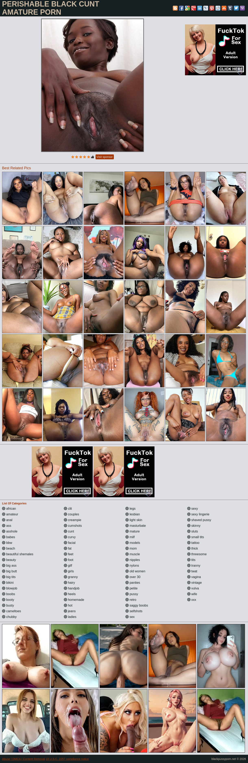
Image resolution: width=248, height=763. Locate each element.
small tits (195, 537)
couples (71, 514)
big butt (9, 571)
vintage (194, 582)
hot (68, 605)
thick (192, 548)
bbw (7, 542)
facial (70, 542)
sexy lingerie (198, 514)
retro (130, 599)
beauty (9, 560)
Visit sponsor (105, 157)
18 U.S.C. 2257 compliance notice (67, 759)
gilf (68, 565)
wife (192, 594)
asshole (9, 531)
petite (131, 588)
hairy (69, 582)
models (132, 542)
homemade (74, 599)
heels (70, 594)
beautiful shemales (17, 554)
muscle (132, 554)
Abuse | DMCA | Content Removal (23, 759)
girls (69, 571)
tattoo (193, 542)
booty (8, 599)
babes (8, 537)
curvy (70, 537)
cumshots (73, 525)
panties (132, 582)
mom (131, 548)
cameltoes (11, 611)
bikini (8, 582)
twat (192, 571)
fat (68, 548)
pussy (131, 594)
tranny (193, 565)
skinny (194, 525)
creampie (72, 520)
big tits (9, 577)
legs (130, 508)
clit (68, 508)
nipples (132, 560)
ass (6, 525)
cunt (69, 531)
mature (132, 531)
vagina (194, 577)
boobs (8, 594)
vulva (193, 588)
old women (135, 571)
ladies (70, 617)
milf (130, 537)
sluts (192, 531)
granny (71, 577)
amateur (10, 514)
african (9, 508)
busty (8, 605)
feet (68, 554)
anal (7, 520)
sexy (192, 508)
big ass (9, 565)
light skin (133, 520)
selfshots (133, 611)
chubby (9, 617)
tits (191, 560)
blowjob (9, 588)
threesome (197, 554)
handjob (71, 588)
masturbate (135, 525)
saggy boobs (136, 605)
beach (8, 548)
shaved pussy (199, 520)
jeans (70, 611)
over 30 (132, 577)
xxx (191, 599)
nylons (132, 565)
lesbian (132, 514)
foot (68, 560)
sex (130, 617)
